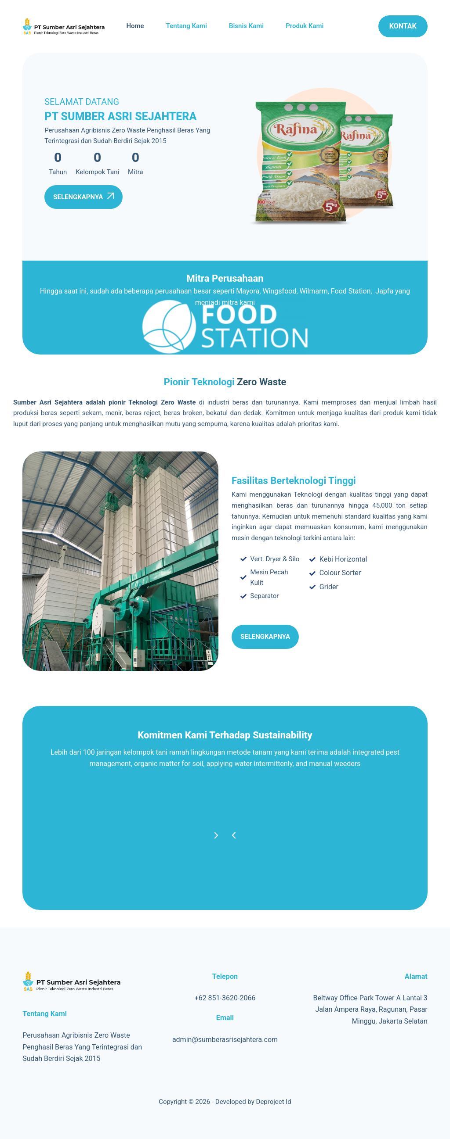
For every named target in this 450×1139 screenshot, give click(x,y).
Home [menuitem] (135, 26)
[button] (233, 835)
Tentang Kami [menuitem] (186, 26)
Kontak (403, 26)
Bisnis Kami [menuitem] (246, 26)
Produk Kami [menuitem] (304, 26)
